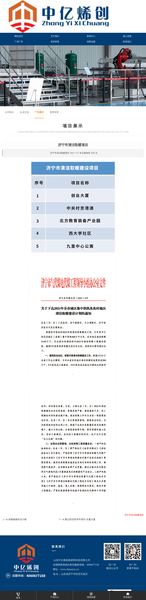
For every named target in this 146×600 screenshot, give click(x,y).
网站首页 (18, 36)
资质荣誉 (55, 42)
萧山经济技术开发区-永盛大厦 (80, 519)
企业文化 (24, 112)
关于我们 (55, 36)
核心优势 (127, 36)
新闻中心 (91, 36)
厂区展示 (39, 112)
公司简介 (9, 112)
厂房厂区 (18, 42)
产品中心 (54, 594)
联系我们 (127, 42)
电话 (18, 595)
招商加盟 (91, 42)
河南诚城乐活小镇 (17, 519)
